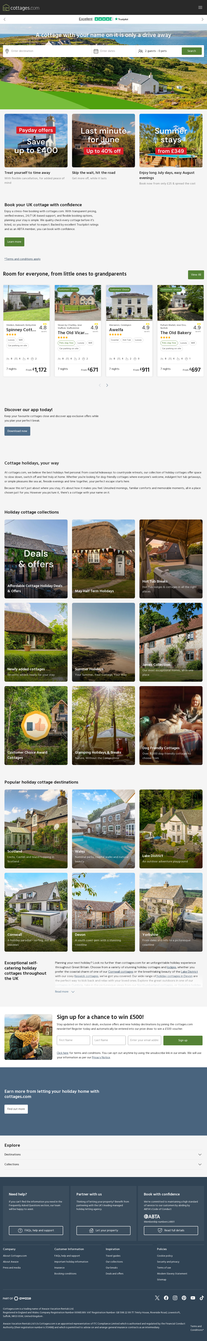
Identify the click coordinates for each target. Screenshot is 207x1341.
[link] (36, 152)
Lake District (189, 972)
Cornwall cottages (120, 972)
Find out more (16, 1109)
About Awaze (11, 1262)
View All (196, 274)
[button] (4, 19)
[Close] (200, 7)
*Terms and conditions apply (22, 259)
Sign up (183, 1040)
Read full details (171, 1230)
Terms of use (164, 1268)
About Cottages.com (15, 1256)
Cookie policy (165, 1256)
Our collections (114, 1262)
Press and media (12, 1268)
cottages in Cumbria (69, 985)
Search (192, 51)
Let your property (103, 1230)
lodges (171, 967)
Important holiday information (71, 1262)
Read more (65, 991)
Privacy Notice (101, 1057)
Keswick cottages (86, 976)
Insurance (59, 1268)
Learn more (14, 241)
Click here (63, 1053)
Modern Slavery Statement (172, 1274)
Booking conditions (65, 1274)
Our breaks (112, 1268)
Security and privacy (168, 1262)
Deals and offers (114, 1274)
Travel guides (113, 1256)
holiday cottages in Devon (174, 976)
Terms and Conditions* (197, 1328)
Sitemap (161, 1280)
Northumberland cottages (155, 985)
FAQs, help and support (36, 1230)
